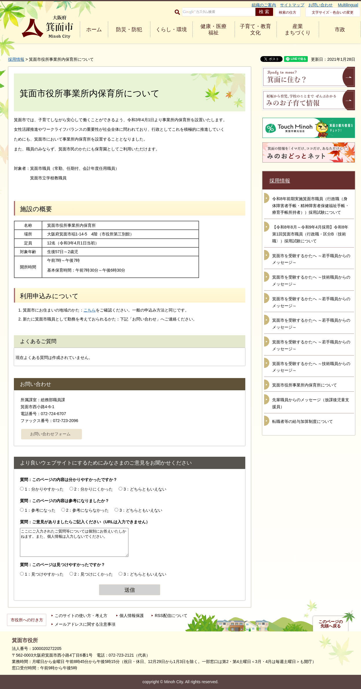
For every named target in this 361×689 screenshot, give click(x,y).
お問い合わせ (320, 5)
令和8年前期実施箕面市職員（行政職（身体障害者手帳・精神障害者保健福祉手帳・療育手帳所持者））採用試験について (310, 205)
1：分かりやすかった (44, 489)
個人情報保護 (131, 615)
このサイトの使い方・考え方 (81, 615)
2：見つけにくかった (93, 574)
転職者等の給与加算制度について (302, 421)
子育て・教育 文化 (255, 29)
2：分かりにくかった (93, 489)
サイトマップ (292, 5)
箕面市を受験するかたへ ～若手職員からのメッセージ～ (311, 259)
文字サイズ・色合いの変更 (332, 12)
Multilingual (348, 5)
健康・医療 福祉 (213, 29)
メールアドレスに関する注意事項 (85, 624)
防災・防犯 (129, 29)
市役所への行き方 (27, 620)
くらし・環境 (171, 29)
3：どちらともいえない (145, 489)
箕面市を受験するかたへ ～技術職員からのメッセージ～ (311, 280)
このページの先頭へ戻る (330, 624)
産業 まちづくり (298, 29)
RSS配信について (171, 615)
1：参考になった (40, 510)
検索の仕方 (287, 12)
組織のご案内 (264, 5)
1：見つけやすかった (44, 574)
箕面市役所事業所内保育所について (304, 385)
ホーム (94, 29)
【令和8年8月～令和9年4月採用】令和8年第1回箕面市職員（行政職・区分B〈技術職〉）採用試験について (310, 234)
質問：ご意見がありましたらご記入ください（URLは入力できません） (85, 521)
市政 (340, 29)
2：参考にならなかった (87, 510)
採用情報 (16, 59)
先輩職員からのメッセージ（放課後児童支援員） (310, 403)
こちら (90, 310)
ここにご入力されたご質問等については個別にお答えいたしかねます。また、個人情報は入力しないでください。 (74, 542)
